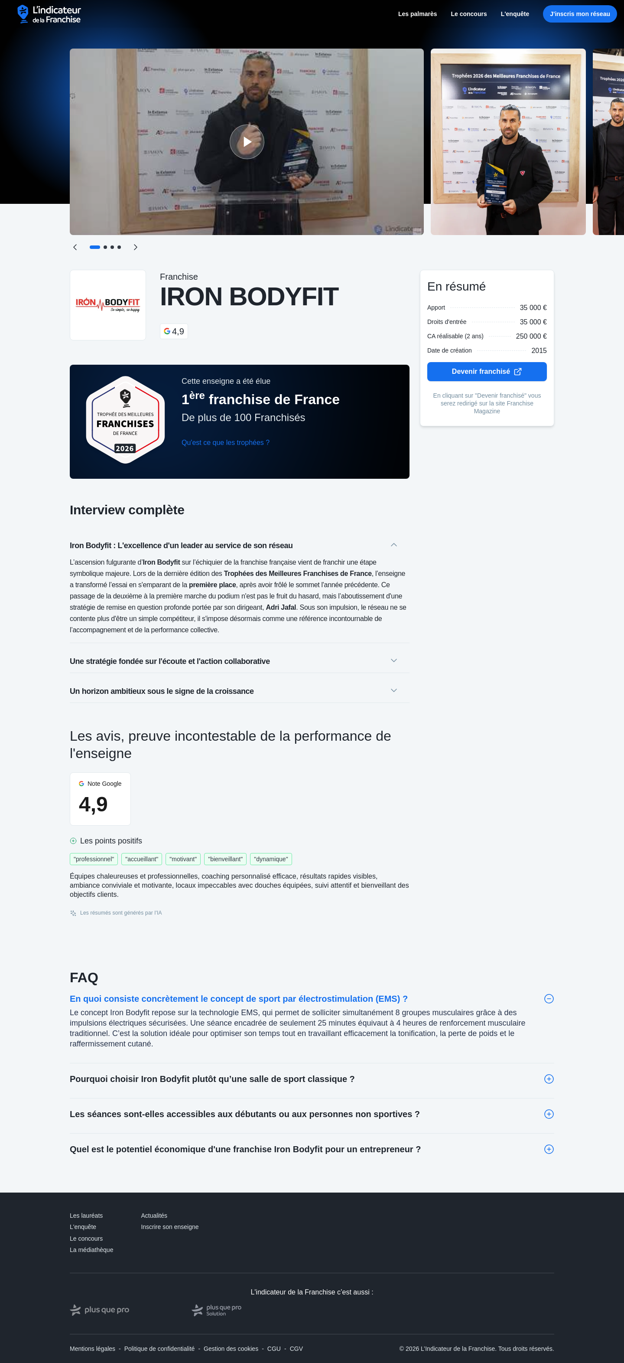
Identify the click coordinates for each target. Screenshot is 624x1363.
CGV (296, 1348)
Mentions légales (92, 1348)
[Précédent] (75, 247)
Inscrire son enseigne (169, 1226)
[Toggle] (549, 999)
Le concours (469, 13)
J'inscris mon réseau (580, 13)
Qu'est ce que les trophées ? (226, 442)
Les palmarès (417, 13)
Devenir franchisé (487, 371)
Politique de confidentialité (159, 1348)
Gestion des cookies (231, 1348)
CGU (274, 1348)
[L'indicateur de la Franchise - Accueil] (49, 14)
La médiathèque (91, 1249)
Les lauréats (86, 1215)
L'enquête (515, 13)
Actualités (154, 1215)
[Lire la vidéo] (247, 142)
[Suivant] (135, 247)
